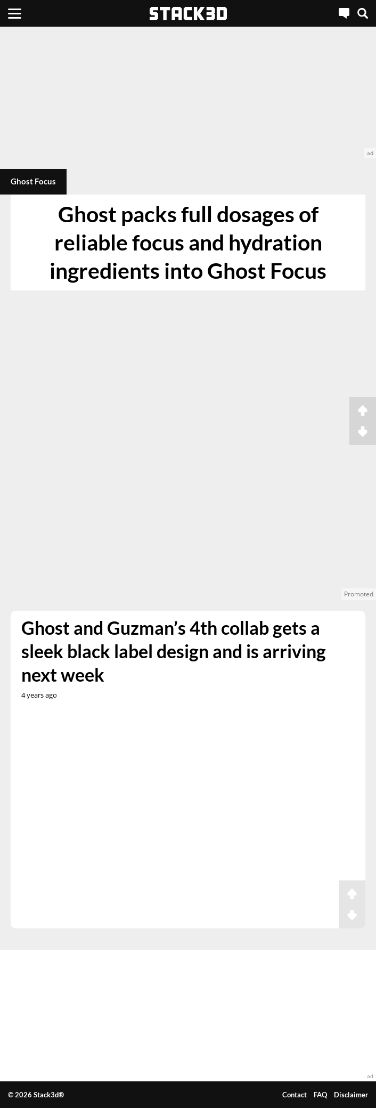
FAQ (320, 1094)
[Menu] (14, 13)
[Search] (362, 13)
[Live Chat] (344, 13)
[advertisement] (188, 92)
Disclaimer (351, 1094)
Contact (294, 1094)
